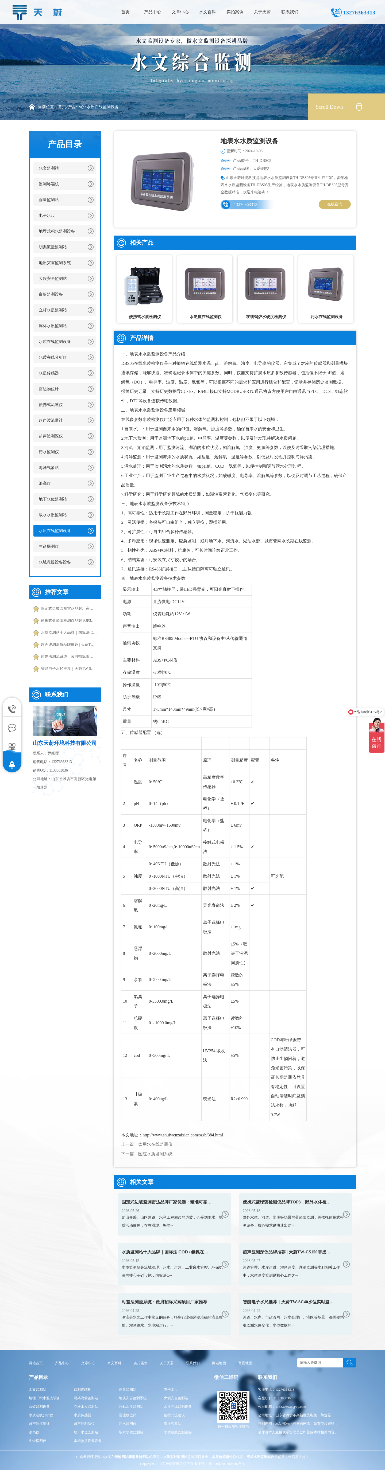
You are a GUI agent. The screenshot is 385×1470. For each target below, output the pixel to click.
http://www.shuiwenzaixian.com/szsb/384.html (183, 1135)
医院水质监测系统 (155, 1154)
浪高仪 (45, 483)
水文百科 (207, 12)
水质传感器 (49, 373)
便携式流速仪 (51, 404)
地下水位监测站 (53, 499)
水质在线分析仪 (53, 357)
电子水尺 (47, 215)
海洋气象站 (49, 468)
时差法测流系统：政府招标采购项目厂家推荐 (69, 657)
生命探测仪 (49, 546)
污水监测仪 (49, 452)
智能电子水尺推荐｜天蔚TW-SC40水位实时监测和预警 (69, 669)
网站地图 (219, 1363)
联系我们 (289, 12)
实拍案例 (235, 12)
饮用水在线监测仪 (155, 1144)
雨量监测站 (49, 200)
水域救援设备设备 (55, 562)
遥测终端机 (49, 184)
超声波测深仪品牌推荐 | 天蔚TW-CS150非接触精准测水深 (69, 645)
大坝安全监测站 (53, 278)
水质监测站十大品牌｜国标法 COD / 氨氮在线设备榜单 (69, 633)
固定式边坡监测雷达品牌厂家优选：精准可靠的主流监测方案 (69, 609)
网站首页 (36, 1363)
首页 (125, 12)
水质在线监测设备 (103, 107)
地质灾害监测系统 (55, 263)
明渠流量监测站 (53, 247)
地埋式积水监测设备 (57, 231)
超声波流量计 (51, 420)
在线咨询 (334, 204)
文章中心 (180, 12)
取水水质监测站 (53, 515)
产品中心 (152, 12)
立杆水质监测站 (53, 310)
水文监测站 (49, 168)
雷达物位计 (49, 389)
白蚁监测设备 (51, 294)
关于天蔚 (262, 12)
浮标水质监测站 (53, 326)
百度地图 (245, 1363)
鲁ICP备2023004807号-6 (226, 1464)
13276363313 (245, 204)
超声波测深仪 (51, 436)
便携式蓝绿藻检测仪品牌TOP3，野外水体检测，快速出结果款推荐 (69, 621)
